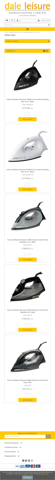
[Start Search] (48, 25)
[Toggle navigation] (27, 29)
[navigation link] (7, 20)
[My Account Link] (17, 20)
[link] (23, 460)
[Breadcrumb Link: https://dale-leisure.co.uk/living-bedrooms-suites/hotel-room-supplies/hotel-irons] (37, 32)
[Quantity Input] (27, 114)
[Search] (26, 25)
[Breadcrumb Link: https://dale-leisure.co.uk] (6, 32)
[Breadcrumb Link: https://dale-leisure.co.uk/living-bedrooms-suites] (15, 32)
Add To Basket (27, 119)
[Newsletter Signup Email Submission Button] (48, 436)
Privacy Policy (45, 474)
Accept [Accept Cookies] (27, 477)
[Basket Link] (35, 20)
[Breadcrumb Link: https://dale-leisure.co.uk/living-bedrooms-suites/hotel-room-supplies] (28, 32)
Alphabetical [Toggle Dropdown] (10, 51)
